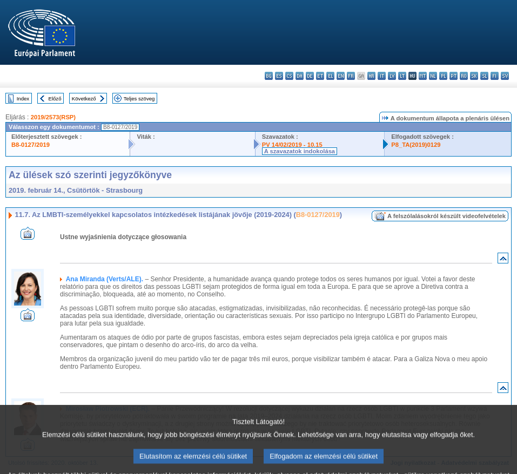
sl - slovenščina (484, 76)
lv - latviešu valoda (392, 76)
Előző (55, 98)
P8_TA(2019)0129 (415, 144)
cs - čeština (289, 76)
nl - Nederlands (433, 76)
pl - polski (443, 76)
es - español (279, 76)
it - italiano (382, 76)
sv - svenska (505, 76)
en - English (341, 76)
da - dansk (300, 76)
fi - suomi (495, 76)
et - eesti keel (320, 76)
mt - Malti (423, 76)
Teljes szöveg (139, 98)
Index (23, 98)
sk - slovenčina (474, 76)
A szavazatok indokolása (299, 151)
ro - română (464, 76)
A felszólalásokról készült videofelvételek (446, 216)
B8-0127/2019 (30, 144)
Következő (84, 98)
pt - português (453, 76)
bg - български (269, 76)
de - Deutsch (310, 76)
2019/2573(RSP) (53, 117)
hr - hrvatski (371, 76)
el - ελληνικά (330, 76)
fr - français (351, 76)
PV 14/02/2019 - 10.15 (292, 144)
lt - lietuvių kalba (402, 76)
